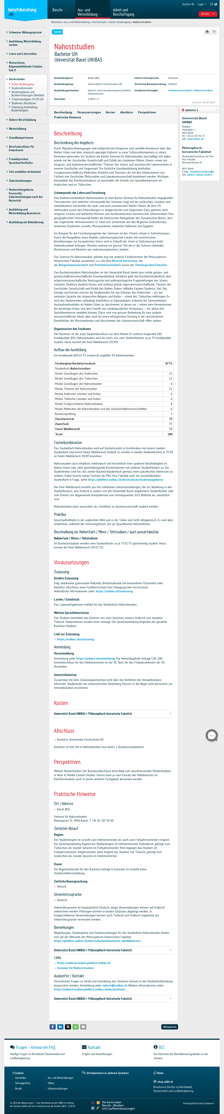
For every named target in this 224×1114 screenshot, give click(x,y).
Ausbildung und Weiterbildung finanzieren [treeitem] (24, 211)
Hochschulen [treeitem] (17, 79)
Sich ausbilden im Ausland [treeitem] (24, 172)
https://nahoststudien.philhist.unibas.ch (83, 963)
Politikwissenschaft (108, 265)
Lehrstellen (20, 1078)
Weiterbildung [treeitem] (17, 129)
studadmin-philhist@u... (203, 171)
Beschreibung (63, 112)
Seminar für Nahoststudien (75, 968)
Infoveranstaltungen (58, 1088)
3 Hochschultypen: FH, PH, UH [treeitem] (27, 99)
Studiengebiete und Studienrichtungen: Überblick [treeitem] (27, 93)
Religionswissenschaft (73, 265)
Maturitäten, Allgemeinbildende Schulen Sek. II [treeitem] (25, 66)
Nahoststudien (142, 22)
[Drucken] (207, 31)
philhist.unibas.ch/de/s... (200, 174)
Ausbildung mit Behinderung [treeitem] (26, 222)
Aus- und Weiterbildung (77, 22)
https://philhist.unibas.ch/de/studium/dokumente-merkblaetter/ (97, 941)
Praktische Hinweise (67, 117)
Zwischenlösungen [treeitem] (20, 181)
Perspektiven (147, 112)
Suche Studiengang (119, 22)
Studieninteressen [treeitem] (21, 88)
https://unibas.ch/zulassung (114, 591)
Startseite (56, 22)
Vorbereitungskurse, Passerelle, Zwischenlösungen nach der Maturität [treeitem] (26, 195)
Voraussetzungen (89, 112)
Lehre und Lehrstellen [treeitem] (22, 54)
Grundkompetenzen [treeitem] (21, 138)
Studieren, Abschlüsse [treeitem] (23, 103)
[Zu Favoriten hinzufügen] (213, 31)
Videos (51, 1083)
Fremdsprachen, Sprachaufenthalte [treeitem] (21, 161)
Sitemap (187, 1103)
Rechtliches (197, 1103)
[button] (53, 1026)
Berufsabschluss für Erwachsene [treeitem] (21, 148)
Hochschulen (99, 22)
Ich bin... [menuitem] (208, 14)
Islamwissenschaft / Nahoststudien (190, 90)
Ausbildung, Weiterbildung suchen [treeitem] (25, 43)
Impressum (209, 1103)
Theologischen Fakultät (151, 265)
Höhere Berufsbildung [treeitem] (22, 120)
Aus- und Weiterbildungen (60, 1078)
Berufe (18, 1088)
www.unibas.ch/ (195, 138)
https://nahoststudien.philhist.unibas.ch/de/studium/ (89, 989)
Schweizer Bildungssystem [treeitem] (25, 32)
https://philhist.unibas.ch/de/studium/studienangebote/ (125, 480)
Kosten (110, 112)
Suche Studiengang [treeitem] (22, 84)
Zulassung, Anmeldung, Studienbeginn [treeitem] (24, 108)
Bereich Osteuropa (124, 261)
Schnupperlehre (22, 1083)
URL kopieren (169, 1026)
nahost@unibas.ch (114, 985)
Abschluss (126, 112)
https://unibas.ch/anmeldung (95, 658)
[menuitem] (62, 9)
